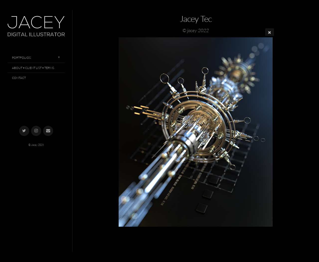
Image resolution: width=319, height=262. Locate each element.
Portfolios (21, 57)
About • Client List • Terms (33, 68)
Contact (19, 78)
